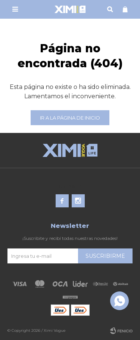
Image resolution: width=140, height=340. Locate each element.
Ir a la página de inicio (70, 118)
